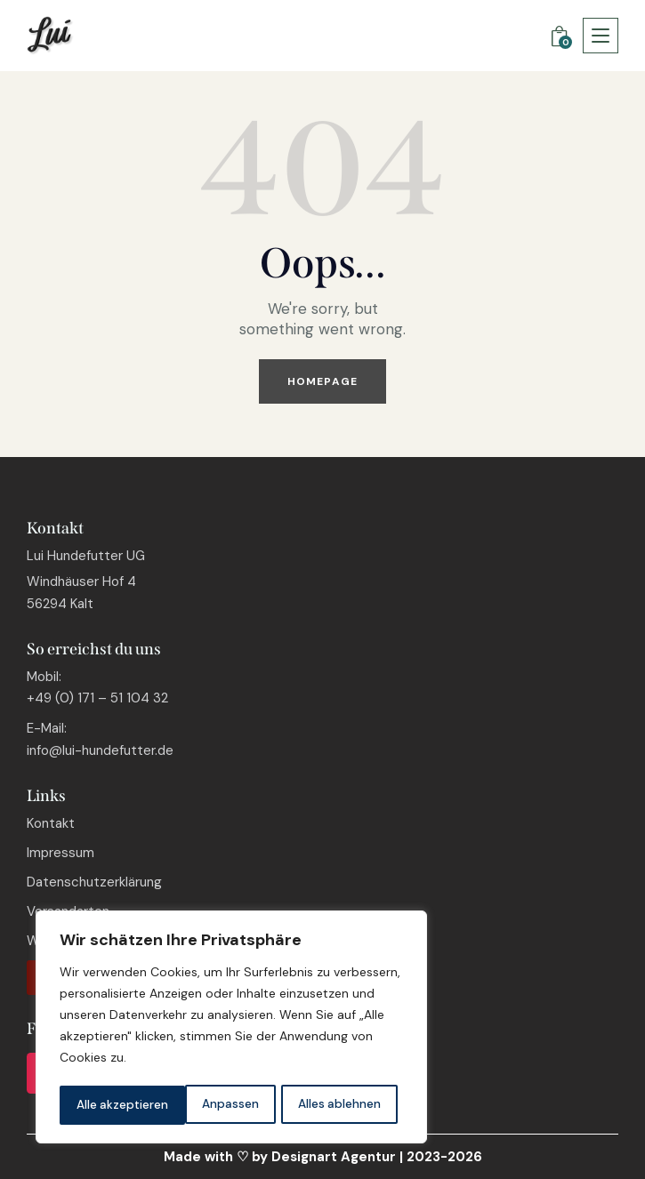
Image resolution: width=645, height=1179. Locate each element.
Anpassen (104, 1105)
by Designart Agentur (324, 1157)
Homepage (322, 381)
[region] (231, 1028)
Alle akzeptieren (340, 1105)
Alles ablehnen (213, 1105)
